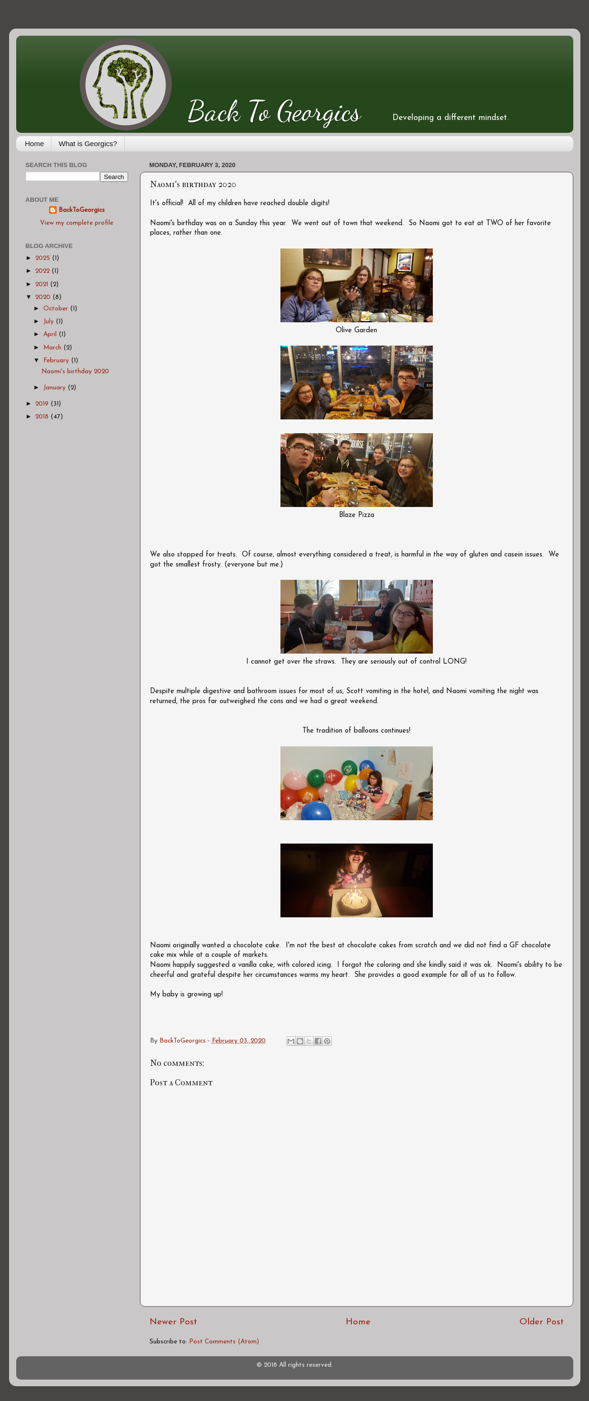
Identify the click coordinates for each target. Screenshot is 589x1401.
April (51, 334)
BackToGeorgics (82, 210)
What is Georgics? (88, 143)
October (56, 309)
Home (34, 143)
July (49, 321)
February (57, 361)
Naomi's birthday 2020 (75, 371)
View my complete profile (76, 223)
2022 (43, 271)
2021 (42, 284)
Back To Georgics (274, 111)
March (53, 348)
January (55, 388)
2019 (42, 404)
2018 (42, 417)
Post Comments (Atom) (224, 1342)
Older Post (541, 1322)
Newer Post (173, 1322)
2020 (43, 297)
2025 (43, 258)
